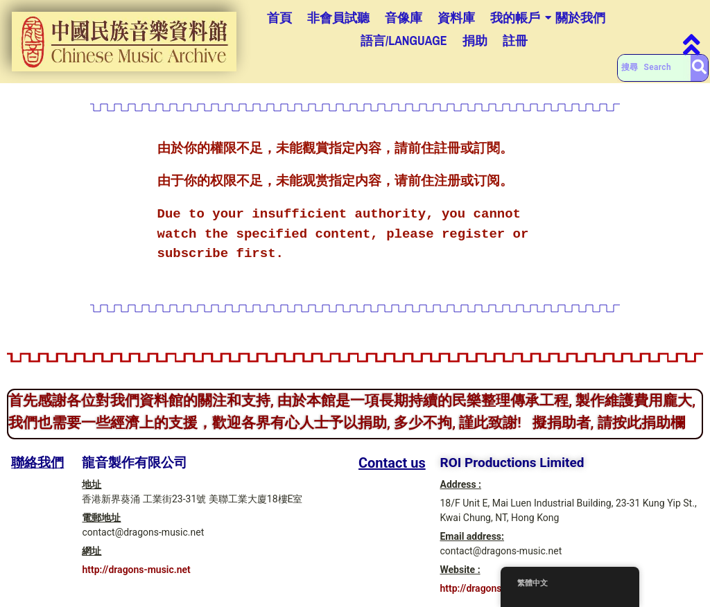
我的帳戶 (515, 17)
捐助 (474, 40)
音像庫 (403, 17)
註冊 (515, 40)
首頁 (279, 17)
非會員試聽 (338, 17)
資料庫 (456, 17)
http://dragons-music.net (136, 569)
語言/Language (404, 40)
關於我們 (580, 17)
